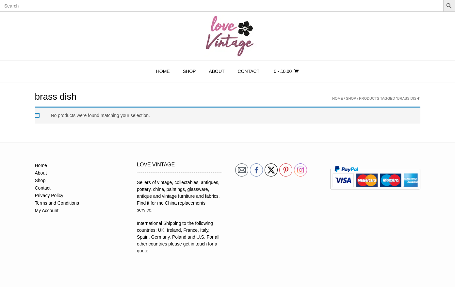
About (216, 71)
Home (163, 71)
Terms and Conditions (57, 203)
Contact (249, 71)
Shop (189, 71)
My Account (46, 210)
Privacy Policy (49, 195)
